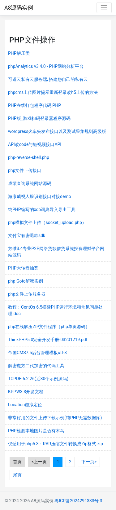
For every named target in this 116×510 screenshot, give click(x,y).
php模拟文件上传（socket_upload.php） (47, 222)
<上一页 (39, 461)
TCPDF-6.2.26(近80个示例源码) (38, 378)
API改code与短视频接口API (34, 144)
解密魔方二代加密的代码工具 (36, 365)
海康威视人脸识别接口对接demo (39, 196)
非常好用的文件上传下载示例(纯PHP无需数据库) (55, 417)
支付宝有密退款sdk (26, 235)
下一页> (89, 461)
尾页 (17, 475)
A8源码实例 (18, 8)
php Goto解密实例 (25, 281)
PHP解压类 (19, 53)
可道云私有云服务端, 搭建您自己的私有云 (48, 79)
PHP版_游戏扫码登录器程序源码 (39, 118)
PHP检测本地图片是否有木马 (36, 430)
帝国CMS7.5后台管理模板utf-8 (37, 352)
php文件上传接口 (24, 170)
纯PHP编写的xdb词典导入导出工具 (41, 209)
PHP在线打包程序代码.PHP (34, 105)
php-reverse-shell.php (28, 157)
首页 (17, 461)
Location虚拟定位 (25, 404)
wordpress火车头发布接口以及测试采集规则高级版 (57, 131)
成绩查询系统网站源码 (29, 183)
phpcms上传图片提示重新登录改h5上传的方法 (53, 92)
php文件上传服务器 (26, 294)
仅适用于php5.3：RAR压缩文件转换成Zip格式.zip (55, 443)
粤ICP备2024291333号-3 (78, 500)
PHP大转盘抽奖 (23, 268)
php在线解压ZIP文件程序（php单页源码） (49, 326)
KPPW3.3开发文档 (25, 391)
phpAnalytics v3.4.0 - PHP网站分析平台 (46, 66)
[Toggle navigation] (104, 7)
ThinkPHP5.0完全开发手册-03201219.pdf (48, 339)
